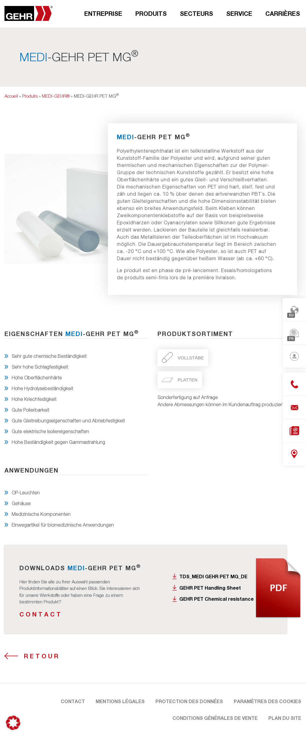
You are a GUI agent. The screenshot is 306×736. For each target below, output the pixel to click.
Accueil (11, 96)
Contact (40, 614)
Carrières (282, 13)
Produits (151, 13)
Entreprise (103, 13)
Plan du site (284, 718)
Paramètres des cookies (267, 701)
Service (239, 13)
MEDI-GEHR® (56, 96)
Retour (42, 656)
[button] (13, 723)
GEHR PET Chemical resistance (216, 599)
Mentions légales (120, 701)
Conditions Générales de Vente (215, 718)
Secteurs (196, 13)
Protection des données (189, 701)
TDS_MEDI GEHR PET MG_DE (213, 576)
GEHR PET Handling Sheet (210, 588)
